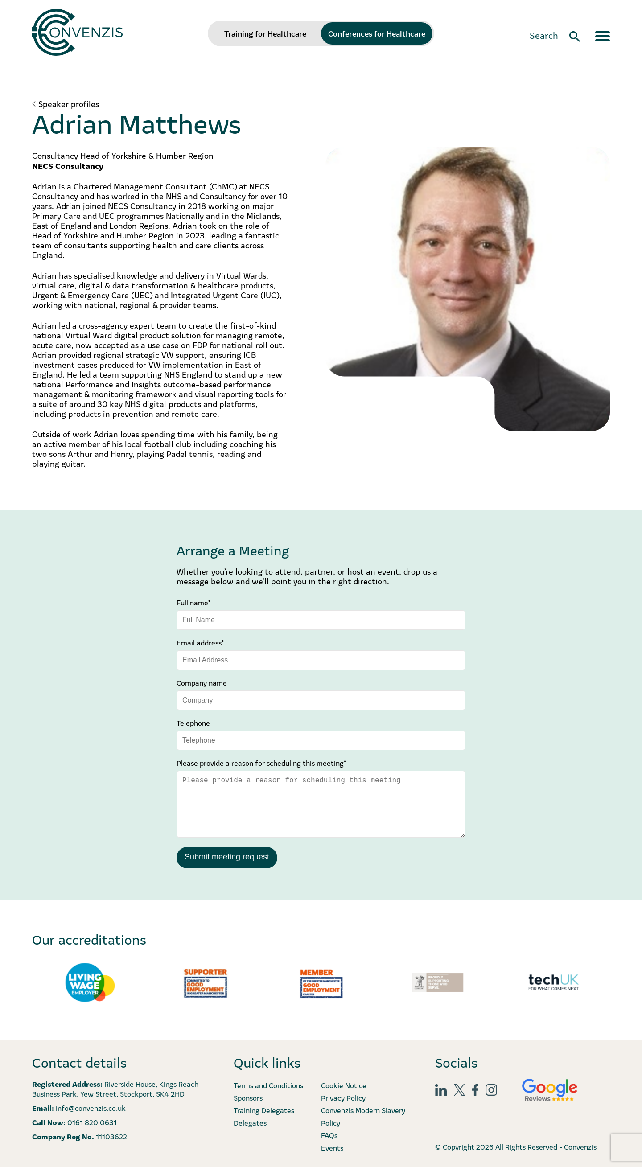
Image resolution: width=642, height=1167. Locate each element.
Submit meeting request (227, 856)
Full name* (193, 602)
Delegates (250, 1122)
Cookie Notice (343, 1085)
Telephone (193, 722)
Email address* (200, 642)
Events (332, 1147)
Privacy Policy (343, 1097)
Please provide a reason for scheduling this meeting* (261, 763)
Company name (202, 682)
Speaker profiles (68, 104)
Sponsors (248, 1097)
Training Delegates (264, 1110)
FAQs (329, 1135)
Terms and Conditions (268, 1085)
